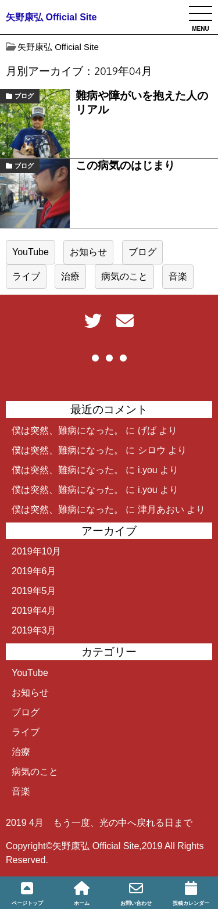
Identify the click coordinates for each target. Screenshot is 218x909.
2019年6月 (34, 571)
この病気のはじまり (125, 165)
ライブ (26, 276)
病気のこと (124, 276)
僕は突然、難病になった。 (67, 430)
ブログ (24, 95)
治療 (70, 276)
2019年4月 (34, 610)
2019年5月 (34, 591)
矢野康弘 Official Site (51, 17)
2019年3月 (34, 630)
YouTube (30, 252)
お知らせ (88, 252)
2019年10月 (36, 551)
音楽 (178, 276)
